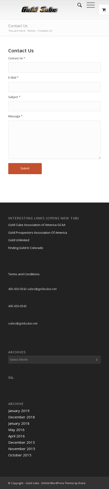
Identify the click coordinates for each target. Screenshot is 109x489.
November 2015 (21, 448)
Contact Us (18, 25)
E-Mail (13, 78)
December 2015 (21, 442)
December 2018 (21, 417)
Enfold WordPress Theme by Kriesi (63, 483)
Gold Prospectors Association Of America (37, 232)
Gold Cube (32, 483)
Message (15, 116)
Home (31, 30)
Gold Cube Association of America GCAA (36, 225)
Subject (14, 97)
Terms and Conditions (24, 274)
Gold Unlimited (18, 240)
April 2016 (16, 436)
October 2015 (19, 455)
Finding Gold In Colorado (25, 248)
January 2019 (18, 410)
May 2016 (16, 429)
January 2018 (18, 423)
